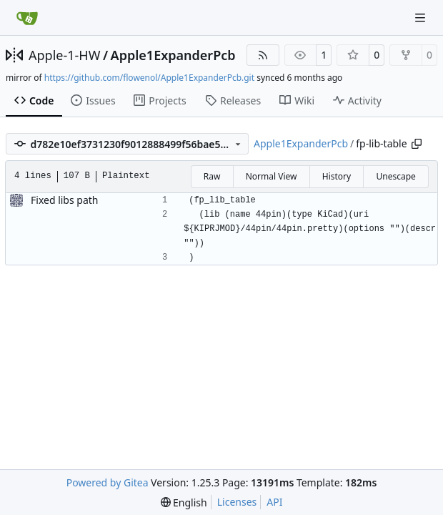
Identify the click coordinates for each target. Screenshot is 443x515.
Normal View (271, 176)
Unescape (395, 176)
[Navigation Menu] (421, 17)
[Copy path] (417, 144)
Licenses (237, 502)
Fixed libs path (65, 200)
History (336, 176)
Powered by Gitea (107, 482)
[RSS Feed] (263, 55)
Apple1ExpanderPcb (173, 55)
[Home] (27, 18)
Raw (212, 176)
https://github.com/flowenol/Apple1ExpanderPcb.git (149, 78)
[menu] (184, 502)
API (274, 502)
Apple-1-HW (64, 55)
